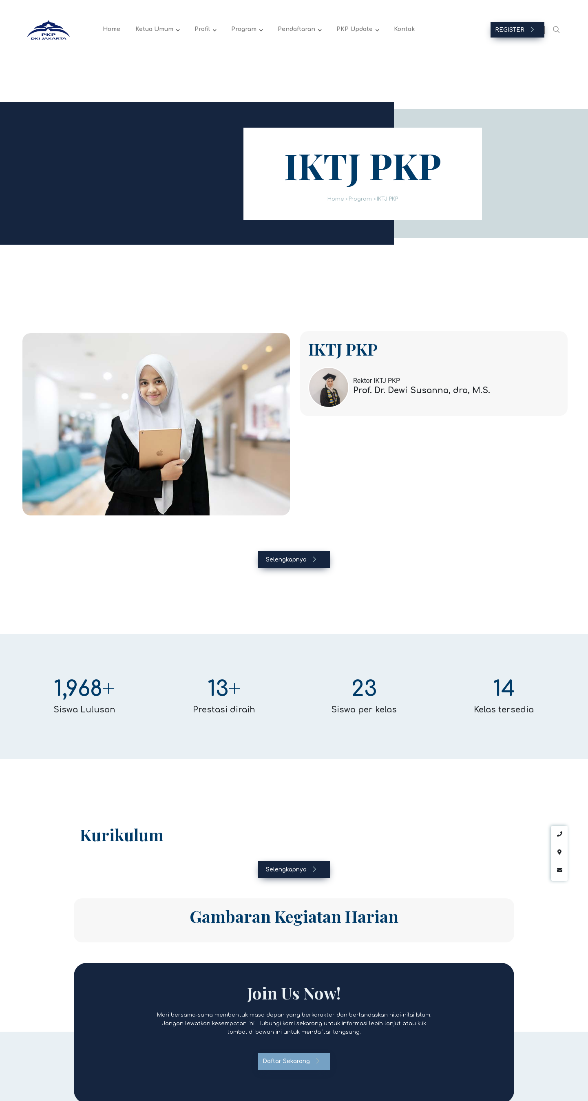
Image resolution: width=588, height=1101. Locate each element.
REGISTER (515, 30)
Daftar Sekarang (292, 1061)
